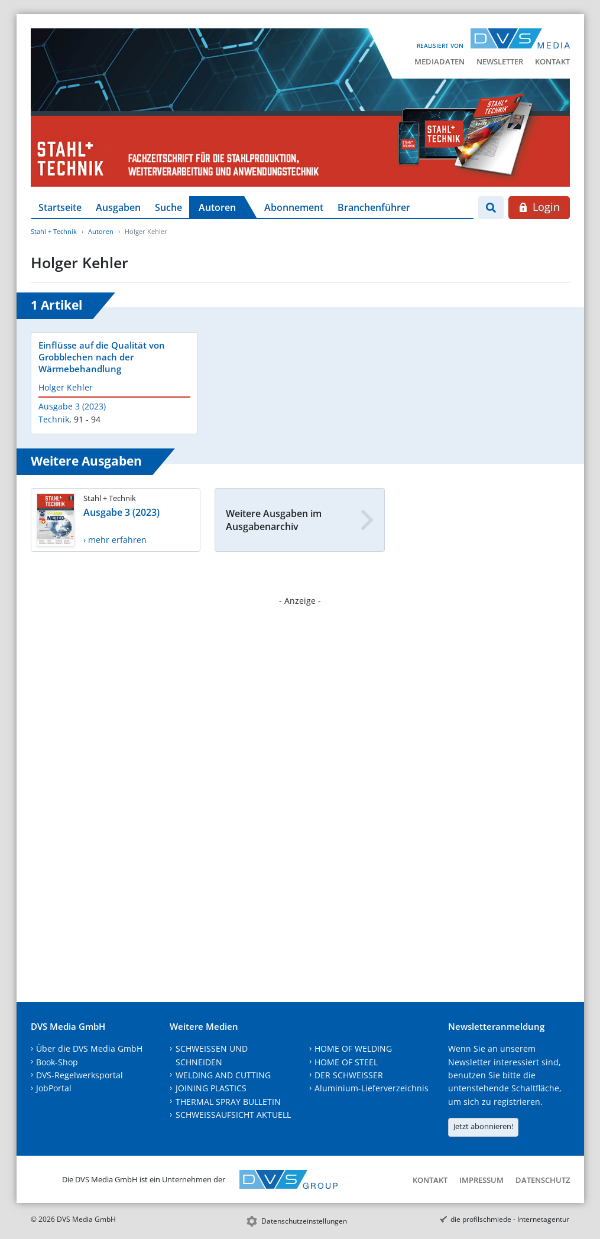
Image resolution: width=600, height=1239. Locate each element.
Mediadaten (439, 61)
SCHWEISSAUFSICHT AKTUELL (233, 1114)
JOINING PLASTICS (211, 1088)
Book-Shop (57, 1062)
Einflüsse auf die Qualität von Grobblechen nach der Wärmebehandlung (101, 357)
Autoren (217, 207)
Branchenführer (374, 207)
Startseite (60, 207)
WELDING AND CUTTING (223, 1075)
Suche (168, 207)
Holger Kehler (65, 387)
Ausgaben (118, 207)
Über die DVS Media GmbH (89, 1048)
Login (538, 207)
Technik (53, 419)
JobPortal (54, 1088)
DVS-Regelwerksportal (79, 1075)
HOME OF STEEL (346, 1062)
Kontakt (552, 61)
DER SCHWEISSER (348, 1075)
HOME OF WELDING (353, 1048)
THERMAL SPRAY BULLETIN (228, 1101)
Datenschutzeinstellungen (304, 1221)
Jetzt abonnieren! (483, 1126)
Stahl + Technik (54, 231)
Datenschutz (542, 1180)
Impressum (481, 1180)
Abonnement (293, 207)
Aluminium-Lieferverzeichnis (371, 1088)
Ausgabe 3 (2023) (72, 406)
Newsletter (499, 61)
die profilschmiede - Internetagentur (509, 1219)
